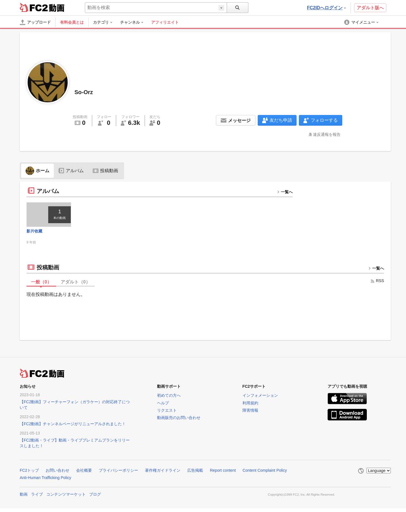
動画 (24, 498)
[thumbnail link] (52, 216)
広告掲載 (195, 474)
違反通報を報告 (327, 134)
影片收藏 (34, 235)
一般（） (41, 285)
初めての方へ (169, 399)
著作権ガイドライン (162, 474)
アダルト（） (75, 285)
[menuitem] (105, 22)
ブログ (95, 498)
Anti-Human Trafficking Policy (45, 481)
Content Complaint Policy (264, 474)
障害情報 (250, 414)
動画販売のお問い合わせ (178, 421)
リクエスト (167, 414)
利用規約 (250, 406)
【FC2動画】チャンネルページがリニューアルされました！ (73, 427)
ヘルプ (163, 406)
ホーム (37, 170)
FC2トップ (29, 474)
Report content (223, 474)
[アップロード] (35, 22)
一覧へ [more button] (285, 192)
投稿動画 (105, 170)
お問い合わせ (57, 474)
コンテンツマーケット (66, 498)
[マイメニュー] (361, 22)
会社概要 (84, 474)
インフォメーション (260, 399)
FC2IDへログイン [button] (326, 7)
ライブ (37, 498)
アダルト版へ (370, 7)
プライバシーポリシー (118, 474)
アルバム (71, 170)
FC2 (34, 7)
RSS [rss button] (377, 284)
